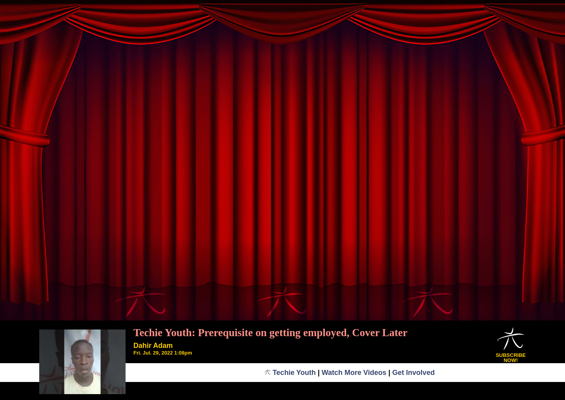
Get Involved (413, 372)
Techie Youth (290, 372)
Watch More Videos (354, 372)
